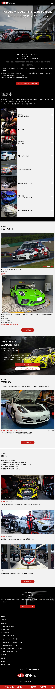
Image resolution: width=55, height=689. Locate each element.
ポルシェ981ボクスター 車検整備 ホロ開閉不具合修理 (16, 433)
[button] (2, 413)
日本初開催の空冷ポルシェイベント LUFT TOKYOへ (17, 574)
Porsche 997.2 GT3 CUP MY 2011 (11, 269)
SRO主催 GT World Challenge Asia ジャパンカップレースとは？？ (22, 504)
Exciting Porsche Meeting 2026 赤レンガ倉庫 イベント (18, 539)
